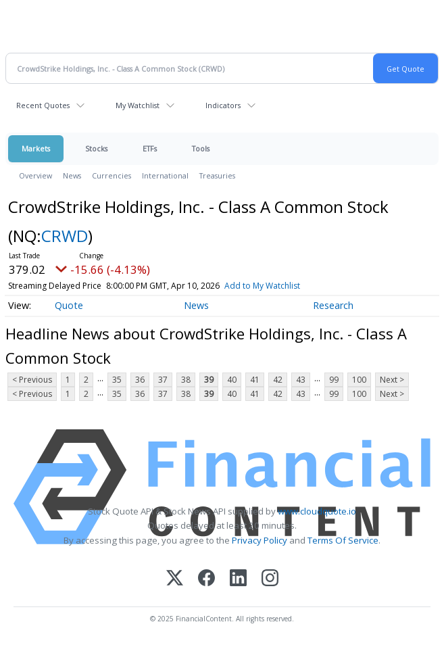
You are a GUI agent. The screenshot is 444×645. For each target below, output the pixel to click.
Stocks (96, 148)
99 (334, 379)
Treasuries (217, 175)
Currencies (111, 175)
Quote (69, 305)
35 (117, 379)
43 (300, 379)
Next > (392, 379)
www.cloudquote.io (317, 511)
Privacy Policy (259, 540)
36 (140, 379)
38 (186, 379)
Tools (200, 148)
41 (255, 379)
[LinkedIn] (238, 579)
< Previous (32, 379)
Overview (35, 175)
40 (232, 379)
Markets (36, 148)
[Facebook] (206, 579)
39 (209, 379)
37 (163, 379)
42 (277, 379)
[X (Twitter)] (175, 579)
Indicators (223, 105)
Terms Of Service (342, 540)
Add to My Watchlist (262, 285)
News (72, 175)
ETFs (150, 148)
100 (359, 379)
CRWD (64, 235)
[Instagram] (270, 579)
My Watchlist (137, 105)
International (165, 175)
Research (333, 305)
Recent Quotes (43, 105)
